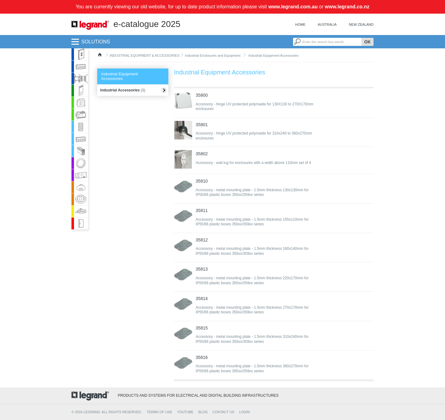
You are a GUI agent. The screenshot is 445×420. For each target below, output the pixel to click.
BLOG (203, 412)
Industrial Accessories (122, 90)
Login (244, 412)
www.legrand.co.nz (347, 6)
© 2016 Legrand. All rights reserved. (106, 412)
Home (300, 24)
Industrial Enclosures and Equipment (212, 55)
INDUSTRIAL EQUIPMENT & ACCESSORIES (144, 55)
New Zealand (361, 24)
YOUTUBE (185, 412)
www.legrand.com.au (293, 6)
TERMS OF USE (159, 412)
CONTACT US (224, 412)
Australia (327, 24)
